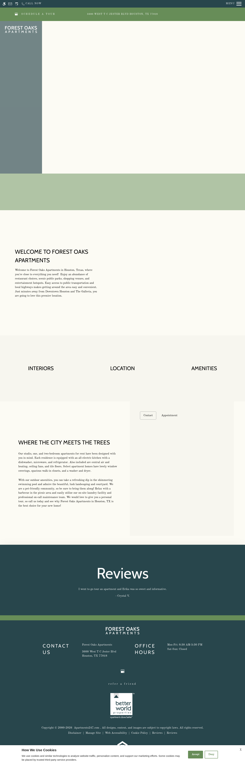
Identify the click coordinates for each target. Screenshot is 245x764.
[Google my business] (16, 14)
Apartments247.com (86, 727)
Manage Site (93, 733)
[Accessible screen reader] (4, 4)
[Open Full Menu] (234, 4)
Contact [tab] (148, 415)
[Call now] (31, 4)
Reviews (157, 733)
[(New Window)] (99, 654)
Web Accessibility (116, 733)
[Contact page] (10, 4)
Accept (195, 754)
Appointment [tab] (169, 415)
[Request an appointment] (16, 4)
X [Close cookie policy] (241, 750)
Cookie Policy (139, 733)
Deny (211, 754)
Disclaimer (74, 733)
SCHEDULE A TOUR (38, 14)
